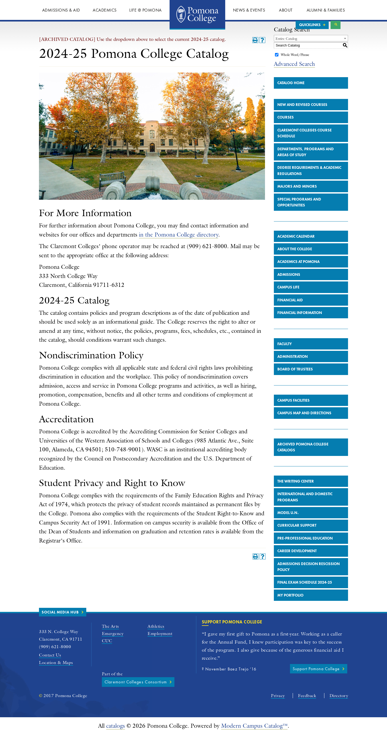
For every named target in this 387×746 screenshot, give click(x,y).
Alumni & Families (326, 10)
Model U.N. (288, 524)
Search (336, 25)
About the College (294, 260)
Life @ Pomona (145, 10)
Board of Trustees (295, 381)
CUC (107, 652)
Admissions (288, 286)
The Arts (110, 637)
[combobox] (311, 50)
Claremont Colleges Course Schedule (304, 144)
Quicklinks (310, 24)
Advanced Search (294, 75)
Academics (105, 10)
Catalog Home (290, 94)
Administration (292, 368)
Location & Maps (56, 674)
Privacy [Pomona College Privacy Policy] (278, 707)
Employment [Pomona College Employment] (160, 645)
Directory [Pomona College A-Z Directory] (338, 707)
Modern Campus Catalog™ (254, 737)
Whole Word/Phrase (295, 66)
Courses (285, 129)
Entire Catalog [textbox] (286, 50)
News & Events (249, 10)
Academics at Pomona (298, 273)
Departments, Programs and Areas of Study (305, 163)
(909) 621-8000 (55, 658)
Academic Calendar (296, 247)
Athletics (156, 637)
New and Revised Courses (302, 116)
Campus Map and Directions (304, 424)
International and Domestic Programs (304, 508)
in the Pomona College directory (178, 246)
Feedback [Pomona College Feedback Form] (307, 707)
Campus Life (288, 298)
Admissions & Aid (61, 10)
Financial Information (299, 324)
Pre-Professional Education (305, 549)
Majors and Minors (297, 197)
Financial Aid (290, 311)
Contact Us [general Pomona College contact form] (50, 666)
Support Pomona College (316, 680)
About (286, 10)
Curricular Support (296, 537)
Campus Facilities (293, 411)
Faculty (284, 355)
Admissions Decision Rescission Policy (308, 578)
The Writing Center (295, 492)
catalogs (115, 737)
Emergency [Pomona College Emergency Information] (113, 645)
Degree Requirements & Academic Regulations (309, 182)
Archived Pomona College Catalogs (302, 458)
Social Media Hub (60, 623)
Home (197, 15)
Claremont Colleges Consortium (136, 694)
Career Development (297, 562)
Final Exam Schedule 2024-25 (304, 594)
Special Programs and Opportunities (299, 213)
